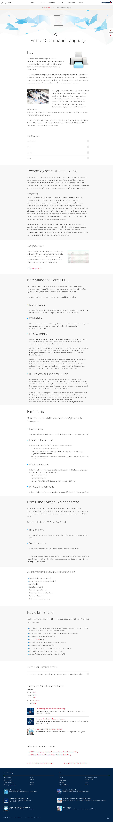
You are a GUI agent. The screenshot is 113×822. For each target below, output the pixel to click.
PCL (34, 698)
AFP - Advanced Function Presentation (111, 30)
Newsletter (61, 782)
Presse (31, 777)
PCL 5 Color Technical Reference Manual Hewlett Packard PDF (49, 755)
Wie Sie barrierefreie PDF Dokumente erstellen (21, 809)
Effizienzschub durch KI (15, 790)
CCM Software (67, 807)
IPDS (34, 695)
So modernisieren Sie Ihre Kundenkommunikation (76, 791)
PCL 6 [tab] (58, 158)
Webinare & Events (64, 785)
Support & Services (9, 782)
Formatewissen (89, 780)
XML (34, 703)
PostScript (36, 700)
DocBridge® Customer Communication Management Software (79, 809)
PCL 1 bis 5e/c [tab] (58, 141)
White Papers (62, 780)
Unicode (37, 639)
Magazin (61, 777)
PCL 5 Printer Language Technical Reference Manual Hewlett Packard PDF (53, 752)
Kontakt (32, 784)
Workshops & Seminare (10, 785)
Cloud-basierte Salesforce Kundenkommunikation (77, 798)
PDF (34, 692)
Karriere (32, 782)
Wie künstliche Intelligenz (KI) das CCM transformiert (23, 791)
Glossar (87, 782)
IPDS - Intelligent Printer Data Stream (111, 35)
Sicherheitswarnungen (91, 777)
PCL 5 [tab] (58, 147)
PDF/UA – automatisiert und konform (19, 807)
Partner (32, 780)
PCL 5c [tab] (58, 152)
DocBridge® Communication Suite (18, 798)
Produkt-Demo (8, 777)
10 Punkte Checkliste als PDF (71, 790)
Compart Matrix (37, 268)
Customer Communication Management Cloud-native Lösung (20, 800)
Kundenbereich (8, 780)
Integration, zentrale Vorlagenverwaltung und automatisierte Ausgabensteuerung (84, 800)
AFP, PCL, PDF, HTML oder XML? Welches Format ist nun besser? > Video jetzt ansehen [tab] (58, 674)
